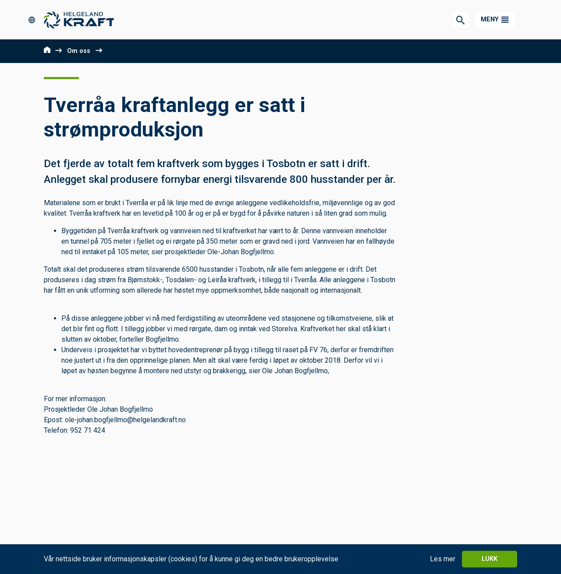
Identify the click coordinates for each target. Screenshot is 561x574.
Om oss (78, 51)
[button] (495, 20)
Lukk (489, 559)
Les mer (442, 559)
